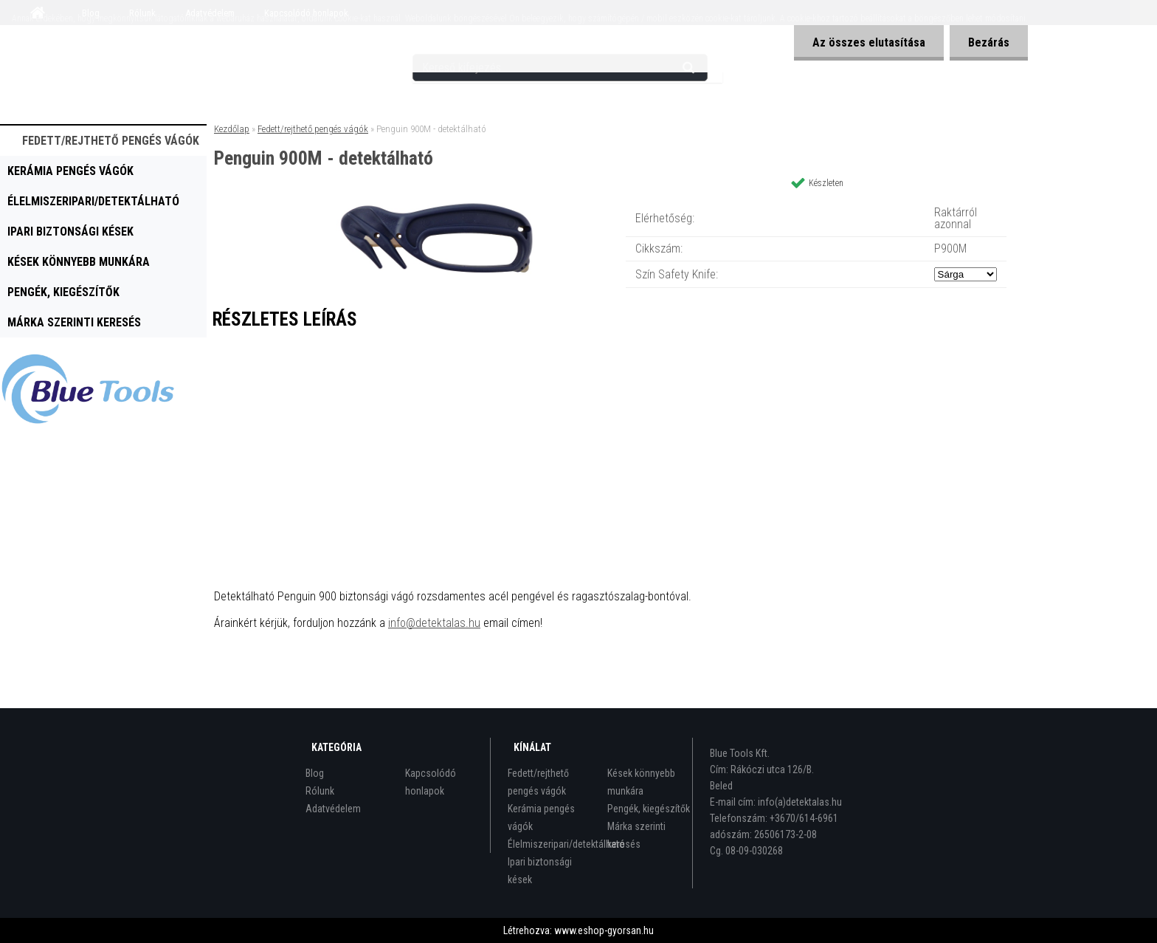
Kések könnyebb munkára (78, 262)
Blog (314, 773)
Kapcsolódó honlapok (430, 782)
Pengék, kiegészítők (63, 292)
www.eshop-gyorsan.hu (604, 930)
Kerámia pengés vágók (70, 171)
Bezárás (988, 42)
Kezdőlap (231, 128)
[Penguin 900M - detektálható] (443, 203)
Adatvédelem (333, 809)
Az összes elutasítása (868, 42)
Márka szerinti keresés (74, 322)
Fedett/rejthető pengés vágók (110, 141)
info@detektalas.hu (434, 623)
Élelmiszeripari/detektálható (93, 201)
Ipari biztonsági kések (70, 231)
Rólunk (319, 791)
